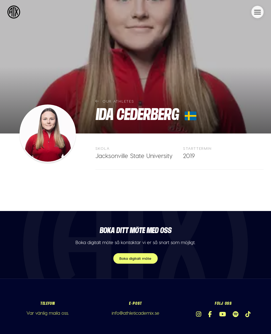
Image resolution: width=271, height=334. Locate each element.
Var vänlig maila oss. (47, 313)
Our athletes (114, 101)
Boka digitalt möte (135, 258)
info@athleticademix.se (135, 313)
